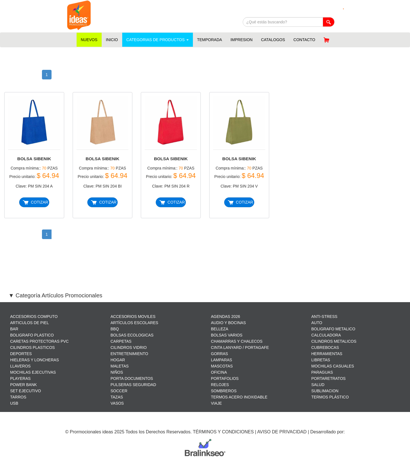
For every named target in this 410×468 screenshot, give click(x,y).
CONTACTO (304, 39)
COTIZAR (35, 202)
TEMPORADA (209, 39)
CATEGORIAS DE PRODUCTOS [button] (157, 39)
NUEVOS (89, 39)
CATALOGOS (273, 39)
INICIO (112, 39)
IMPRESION (241, 39)
